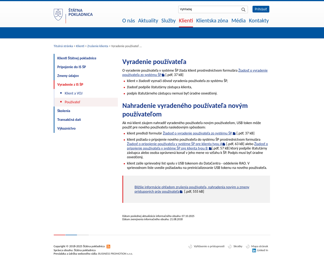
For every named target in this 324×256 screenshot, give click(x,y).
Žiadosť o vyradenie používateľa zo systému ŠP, (197, 133)
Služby (168, 20)
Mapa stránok (259, 246)
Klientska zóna (212, 20)
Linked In (262, 250)
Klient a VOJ (73, 93)
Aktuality (148, 20)
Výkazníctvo (66, 128)
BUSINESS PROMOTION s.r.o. (115, 253)
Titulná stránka (63, 46)
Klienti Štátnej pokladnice (76, 58)
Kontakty (259, 20)
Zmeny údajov (68, 75)
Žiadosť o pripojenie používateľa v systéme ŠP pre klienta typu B (197, 146)
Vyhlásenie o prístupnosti (209, 246)
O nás (128, 20)
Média (238, 20)
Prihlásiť (261, 9)
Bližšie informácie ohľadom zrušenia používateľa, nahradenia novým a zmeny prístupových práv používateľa (192, 189)
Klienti (186, 20)
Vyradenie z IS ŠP (70, 84)
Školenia (63, 111)
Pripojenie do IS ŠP (71, 67)
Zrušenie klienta (97, 46)
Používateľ (72, 102)
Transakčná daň (69, 119)
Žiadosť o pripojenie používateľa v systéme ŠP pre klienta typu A (174, 144)
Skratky (237, 246)
